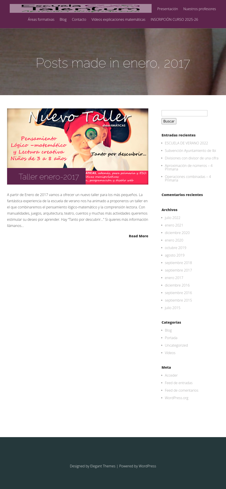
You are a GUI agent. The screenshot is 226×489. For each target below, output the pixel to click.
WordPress (147, 466)
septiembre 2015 (178, 300)
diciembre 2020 (177, 232)
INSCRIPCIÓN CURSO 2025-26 (174, 20)
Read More (138, 236)
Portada (171, 337)
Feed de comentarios (181, 390)
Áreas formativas (41, 20)
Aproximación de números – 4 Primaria (189, 167)
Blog (63, 20)
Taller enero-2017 (49, 176)
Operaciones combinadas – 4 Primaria (188, 178)
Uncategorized (176, 345)
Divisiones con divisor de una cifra (191, 158)
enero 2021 (174, 225)
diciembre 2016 (177, 285)
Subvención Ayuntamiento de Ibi (190, 150)
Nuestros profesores (199, 9)
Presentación (167, 9)
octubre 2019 (175, 247)
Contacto (79, 20)
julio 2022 (172, 217)
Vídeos (170, 352)
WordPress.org (176, 397)
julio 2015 (172, 307)
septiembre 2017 (178, 270)
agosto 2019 (175, 255)
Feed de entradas (179, 382)
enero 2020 (174, 240)
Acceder (171, 375)
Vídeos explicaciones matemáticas (118, 20)
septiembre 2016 (178, 292)
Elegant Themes (102, 466)
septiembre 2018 (178, 262)
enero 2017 (174, 277)
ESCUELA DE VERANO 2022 (186, 143)
